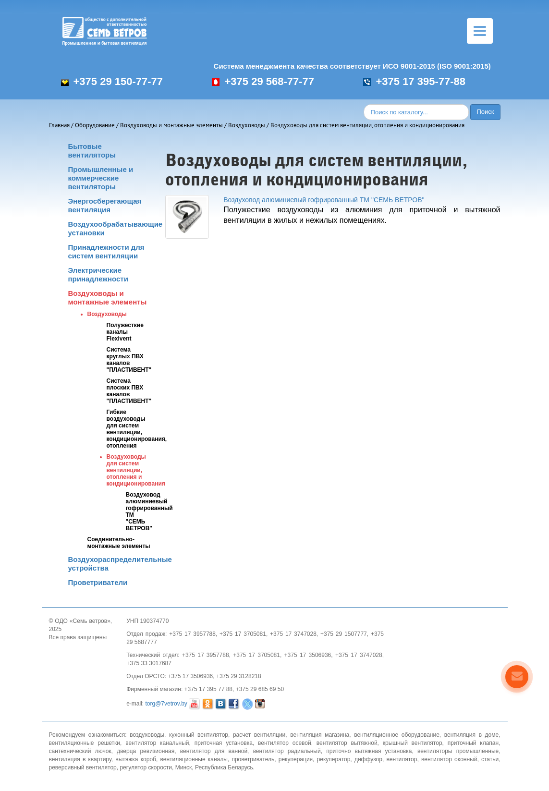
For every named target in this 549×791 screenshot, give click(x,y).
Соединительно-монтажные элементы (118, 542)
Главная (59, 125)
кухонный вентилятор (198, 734)
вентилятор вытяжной (347, 743)
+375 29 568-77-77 (263, 81)
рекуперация (296, 759)
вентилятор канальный (157, 743)
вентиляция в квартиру (80, 759)
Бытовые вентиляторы (92, 150)
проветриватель (253, 759)
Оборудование (95, 125)
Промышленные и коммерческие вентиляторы (101, 178)
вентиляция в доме (471, 734)
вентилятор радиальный (287, 751)
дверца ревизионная (145, 751)
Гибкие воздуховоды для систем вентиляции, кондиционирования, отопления (137, 429)
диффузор (368, 759)
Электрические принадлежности (98, 274)
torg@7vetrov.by (166, 704)
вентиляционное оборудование (396, 734)
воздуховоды (147, 734)
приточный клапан (473, 743)
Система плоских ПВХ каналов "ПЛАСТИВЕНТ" (129, 390)
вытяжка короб (135, 759)
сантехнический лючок (80, 751)
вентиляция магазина (319, 734)
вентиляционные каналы (194, 759)
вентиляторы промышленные (458, 751)
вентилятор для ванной (213, 751)
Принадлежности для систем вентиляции (106, 251)
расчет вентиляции (259, 734)
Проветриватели (98, 582)
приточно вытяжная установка (369, 751)
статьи (490, 759)
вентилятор (401, 759)
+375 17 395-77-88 (414, 81)
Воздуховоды (246, 125)
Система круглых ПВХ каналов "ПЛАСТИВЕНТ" (129, 359)
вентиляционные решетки (85, 743)
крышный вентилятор (412, 743)
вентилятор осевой (284, 743)
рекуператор (334, 759)
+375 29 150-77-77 (112, 81)
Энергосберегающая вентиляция (105, 205)
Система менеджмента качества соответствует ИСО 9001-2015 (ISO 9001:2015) (352, 66)
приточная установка (224, 743)
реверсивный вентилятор (83, 767)
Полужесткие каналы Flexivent (125, 332)
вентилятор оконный (449, 759)
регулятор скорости (146, 767)
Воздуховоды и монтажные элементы (171, 125)
